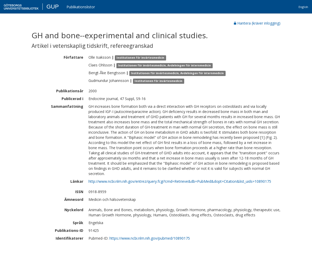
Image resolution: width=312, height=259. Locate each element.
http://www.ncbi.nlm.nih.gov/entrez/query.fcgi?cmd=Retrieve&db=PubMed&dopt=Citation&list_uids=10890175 (179, 181)
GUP (52, 6)
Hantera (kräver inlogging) (257, 23)
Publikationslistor (80, 6)
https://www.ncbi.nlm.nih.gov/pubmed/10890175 (149, 238)
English (303, 7)
